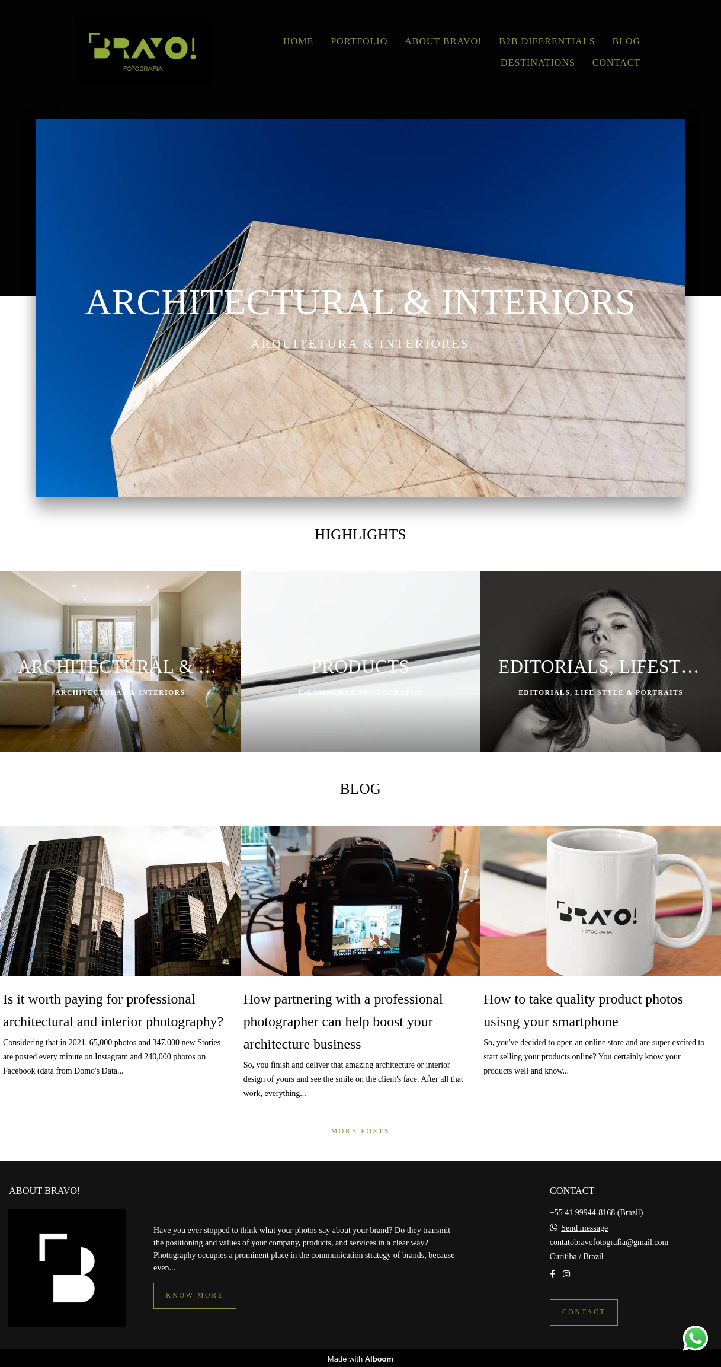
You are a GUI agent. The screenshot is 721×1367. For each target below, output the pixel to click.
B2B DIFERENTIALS (547, 41)
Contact (584, 1310)
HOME (298, 41)
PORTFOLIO (359, 41)
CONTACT (616, 63)
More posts (360, 1131)
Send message (584, 1226)
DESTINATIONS (538, 63)
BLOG (627, 41)
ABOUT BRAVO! (443, 41)
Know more (195, 1294)
